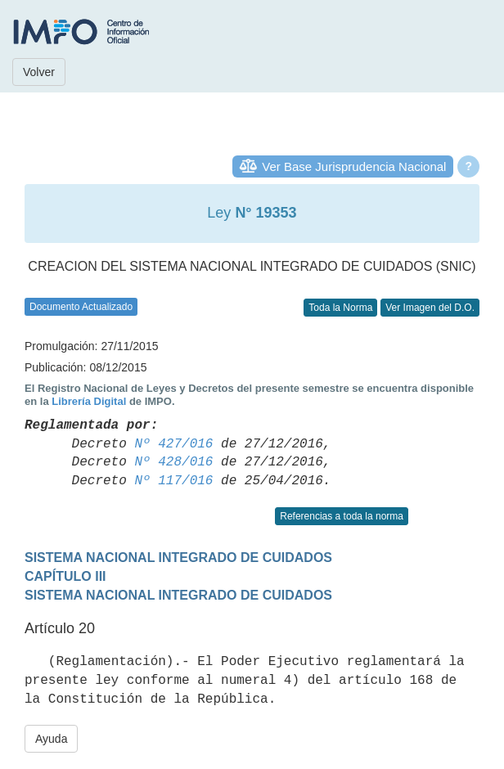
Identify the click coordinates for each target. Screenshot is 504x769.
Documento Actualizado (81, 307)
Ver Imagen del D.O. (430, 307)
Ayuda (51, 738)
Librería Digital (89, 401)
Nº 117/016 (173, 481)
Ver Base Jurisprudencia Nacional (354, 166)
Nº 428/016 (173, 462)
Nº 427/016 (173, 444)
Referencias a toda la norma (341, 516)
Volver (39, 72)
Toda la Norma (340, 307)
